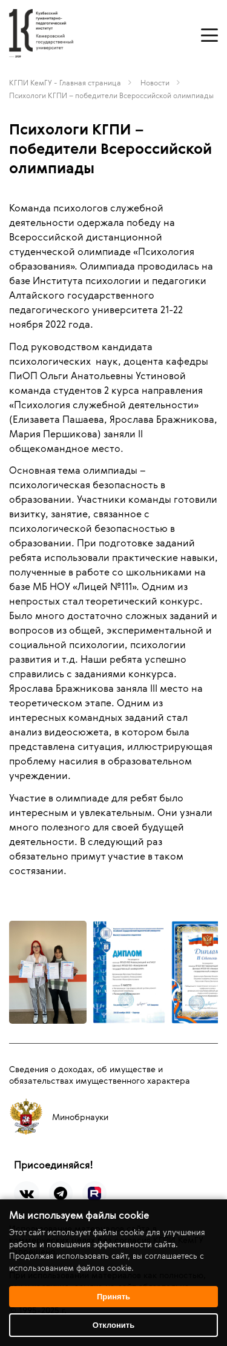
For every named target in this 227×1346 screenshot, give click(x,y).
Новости (154, 82)
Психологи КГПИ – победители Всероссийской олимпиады (111, 95)
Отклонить (113, 1325)
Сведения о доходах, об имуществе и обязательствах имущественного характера (99, 1074)
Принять (113, 1296)
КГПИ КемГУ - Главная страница (65, 82)
